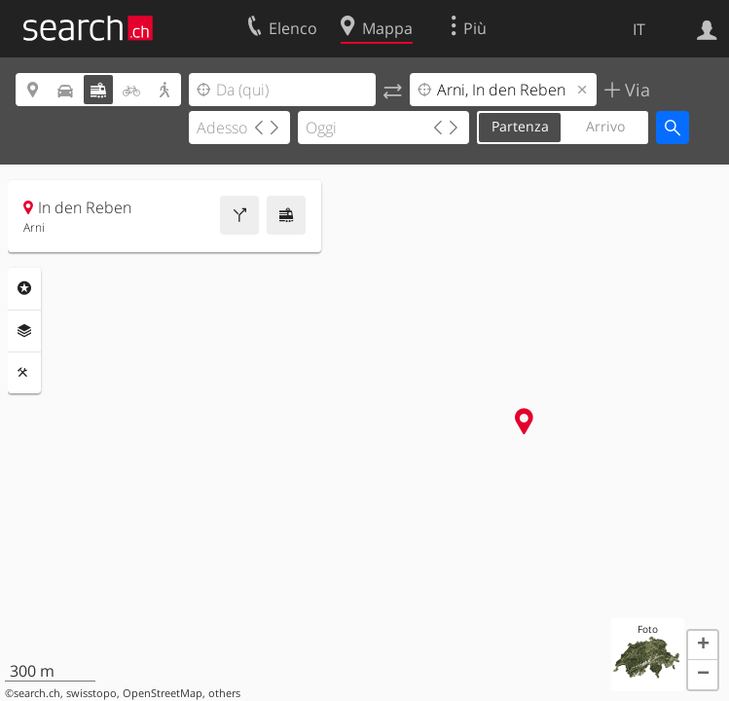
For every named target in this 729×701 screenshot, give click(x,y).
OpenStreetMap (162, 693)
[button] (702, 645)
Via (635, 89)
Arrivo (605, 126)
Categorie (24, 288)
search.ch (37, 693)
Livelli (24, 331)
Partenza (520, 126)
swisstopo (91, 693)
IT (639, 29)
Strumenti (24, 372)
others (224, 693)
